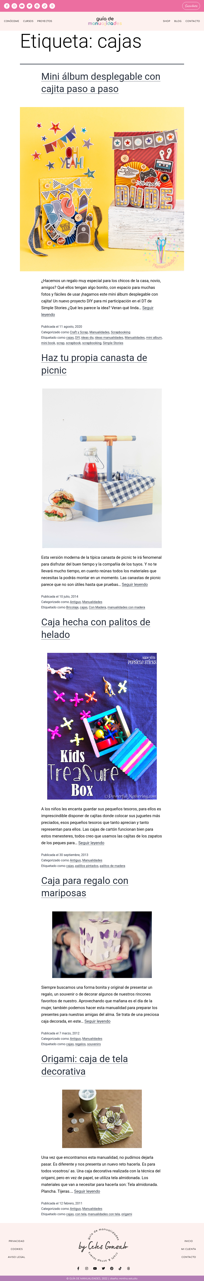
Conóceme (11, 20)
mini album (154, 337)
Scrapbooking (120, 332)
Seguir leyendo (135, 583)
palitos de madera (112, 865)
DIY (77, 337)
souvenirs (94, 1043)
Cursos (28, 20)
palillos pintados (86, 865)
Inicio (188, 1240)
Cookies (17, 1248)
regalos (80, 1043)
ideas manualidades (109, 337)
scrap (60, 342)
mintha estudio (128, 1278)
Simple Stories (113, 342)
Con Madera (97, 607)
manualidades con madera (126, 607)
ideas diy (87, 337)
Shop (166, 20)
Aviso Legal (16, 1256)
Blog (177, 20)
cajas (70, 337)
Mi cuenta (188, 1248)
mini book (48, 342)
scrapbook (73, 342)
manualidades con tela (104, 1213)
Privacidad (17, 1240)
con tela (80, 1213)
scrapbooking (91, 342)
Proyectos (44, 20)
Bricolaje (72, 607)
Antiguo (75, 601)
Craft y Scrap (79, 332)
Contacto (192, 20)
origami (126, 1213)
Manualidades (99, 332)
